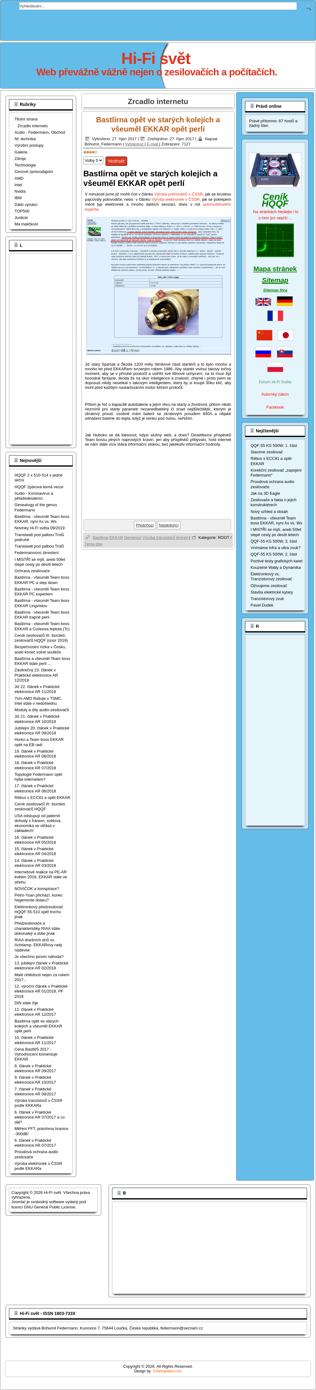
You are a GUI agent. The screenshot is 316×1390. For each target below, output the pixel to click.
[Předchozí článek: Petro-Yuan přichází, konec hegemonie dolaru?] (145, 525)
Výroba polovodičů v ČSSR (178, 194)
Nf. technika (25, 138)
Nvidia (20, 191)
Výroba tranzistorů (159, 537)
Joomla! (18, 1201)
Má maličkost (26, 224)
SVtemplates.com (167, 1371)
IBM (18, 197)
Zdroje (20, 158)
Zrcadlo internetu (33, 126)
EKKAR (116, 537)
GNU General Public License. (50, 1207)
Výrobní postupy (29, 145)
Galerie (21, 152)
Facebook (275, 407)
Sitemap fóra (275, 290)
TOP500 (22, 211)
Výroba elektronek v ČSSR (176, 199)
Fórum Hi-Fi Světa (275, 382)
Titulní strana (26, 119)
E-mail (153, 144)
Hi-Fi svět (155, 58)
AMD (19, 178)
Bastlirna (101, 537)
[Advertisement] (158, 24)
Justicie (21, 217)
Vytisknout (134, 144)
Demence (133, 537)
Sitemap (275, 280)
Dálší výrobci (26, 204)
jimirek (182, 537)
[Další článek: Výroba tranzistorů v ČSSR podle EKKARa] (169, 525)
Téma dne (93, 544)
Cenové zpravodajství (34, 171)
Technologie (25, 165)
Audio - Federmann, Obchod (40, 132)
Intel (18, 185)
